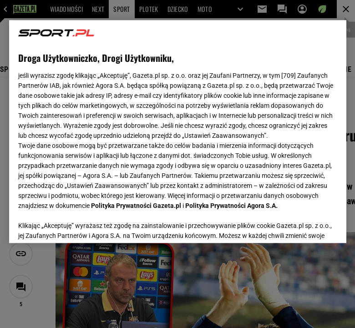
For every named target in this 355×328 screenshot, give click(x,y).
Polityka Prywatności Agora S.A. (231, 205)
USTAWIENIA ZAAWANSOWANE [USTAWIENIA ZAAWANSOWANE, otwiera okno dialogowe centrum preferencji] (77, 224)
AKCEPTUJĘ (306, 225)
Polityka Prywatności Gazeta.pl (136, 205)
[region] (177, 131)
